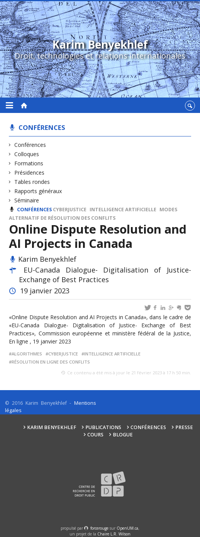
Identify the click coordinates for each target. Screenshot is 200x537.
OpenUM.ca (127, 528)
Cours (95, 434)
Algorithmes (27, 354)
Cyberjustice (69, 209)
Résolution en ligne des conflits (51, 362)
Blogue (123, 434)
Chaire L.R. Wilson (114, 534)
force (99, 528)
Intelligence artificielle (123, 209)
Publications (103, 427)
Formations (29, 163)
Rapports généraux (38, 191)
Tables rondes (32, 181)
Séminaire (27, 200)
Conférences (42, 127)
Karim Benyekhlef (51, 427)
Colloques (27, 154)
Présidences (29, 172)
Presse (184, 427)
